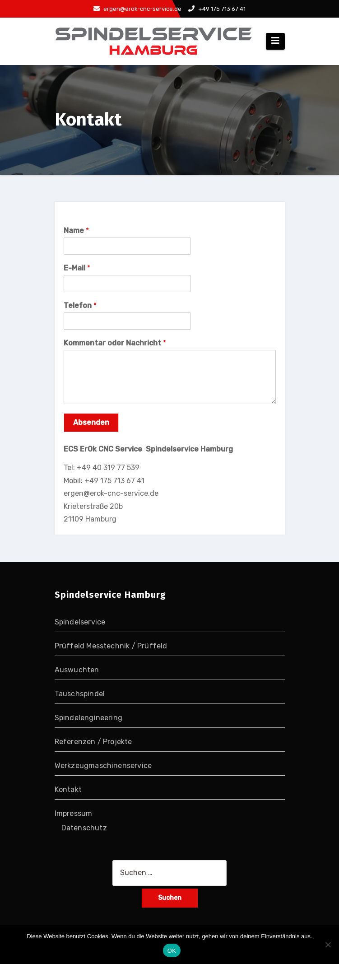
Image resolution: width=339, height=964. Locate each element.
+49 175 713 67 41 (217, 8)
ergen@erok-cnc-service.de (137, 8)
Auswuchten (77, 670)
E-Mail (77, 268)
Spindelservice (80, 622)
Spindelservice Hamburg (189, 449)
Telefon (80, 305)
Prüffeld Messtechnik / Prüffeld (111, 646)
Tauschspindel (80, 693)
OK (171, 950)
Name (76, 230)
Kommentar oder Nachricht (115, 343)
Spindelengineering (89, 717)
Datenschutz (84, 828)
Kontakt (68, 789)
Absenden (91, 422)
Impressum (74, 813)
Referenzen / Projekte (93, 741)
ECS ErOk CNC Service (105, 449)
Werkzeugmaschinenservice (103, 765)
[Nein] (327, 944)
